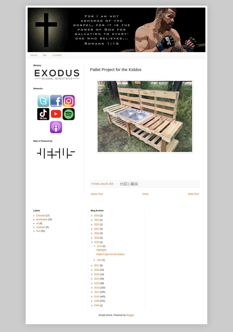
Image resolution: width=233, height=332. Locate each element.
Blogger (130, 315)
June (100, 246)
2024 (97, 215)
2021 (97, 229)
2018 (97, 242)
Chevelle (40, 215)
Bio (45, 55)
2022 (97, 224)
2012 (97, 287)
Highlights (101, 250)
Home (33, 55)
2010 (97, 296)
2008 (97, 305)
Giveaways (41, 219)
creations (40, 227)
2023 (97, 220)
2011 (97, 292)
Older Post (193, 194)
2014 (97, 278)
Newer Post (97, 194)
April (99, 260)
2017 (97, 265)
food (38, 231)
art (37, 223)
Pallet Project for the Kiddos (110, 254)
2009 (97, 301)
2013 (97, 283)
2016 (97, 270)
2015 (97, 274)
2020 (97, 233)
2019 (97, 237)
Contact (57, 55)
